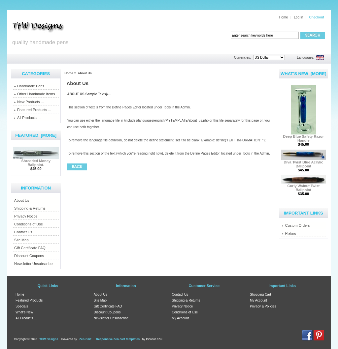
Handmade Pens (29, 86)
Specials (22, 306)
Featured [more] (35, 135)
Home (283, 17)
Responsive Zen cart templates (118, 339)
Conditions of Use (28, 224)
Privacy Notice (25, 216)
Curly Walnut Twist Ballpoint (303, 186)
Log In (298, 17)
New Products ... (29, 102)
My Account (180, 318)
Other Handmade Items (34, 94)
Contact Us (23, 232)
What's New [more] (303, 73)
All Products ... (27, 118)
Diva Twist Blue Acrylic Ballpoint (303, 162)
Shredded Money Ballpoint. (36, 161)
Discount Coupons (29, 256)
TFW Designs (48, 339)
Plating (289, 233)
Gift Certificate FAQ (30, 248)
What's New (24, 312)
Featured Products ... (32, 110)
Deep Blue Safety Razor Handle (303, 136)
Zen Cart (85, 339)
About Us (21, 200)
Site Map (21, 240)
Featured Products (29, 300)
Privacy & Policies (263, 306)
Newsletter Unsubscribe (33, 264)
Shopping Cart (260, 294)
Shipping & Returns (30, 208)
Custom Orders (296, 225)
